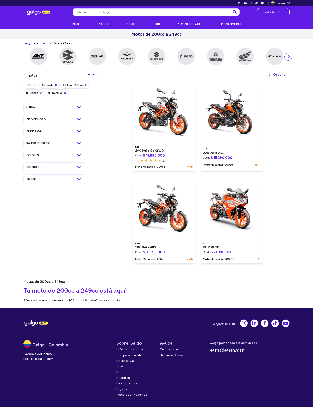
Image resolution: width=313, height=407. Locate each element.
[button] (277, 75)
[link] (240, 3)
